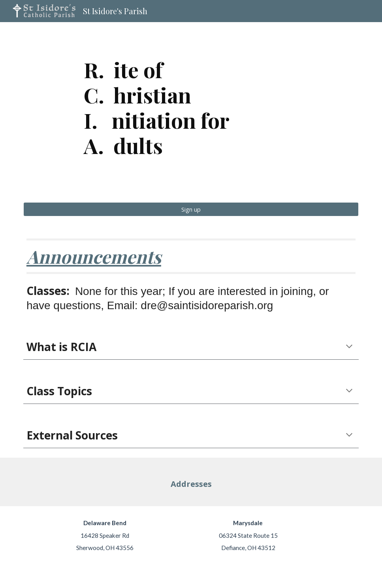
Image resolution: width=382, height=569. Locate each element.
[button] (349, 347)
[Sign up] (191, 209)
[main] (191, 107)
